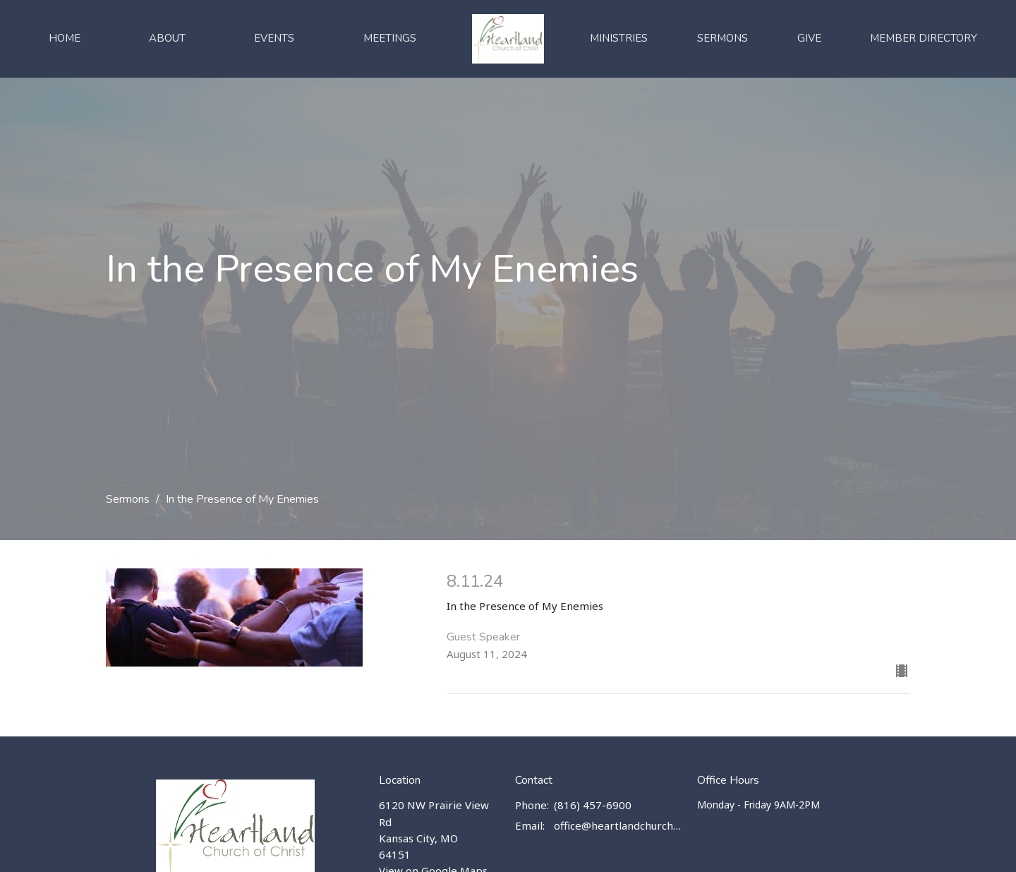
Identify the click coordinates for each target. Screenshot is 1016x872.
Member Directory (923, 38)
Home (64, 38)
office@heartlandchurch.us (618, 825)
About (167, 38)
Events (274, 38)
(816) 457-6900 (592, 805)
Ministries (619, 38)
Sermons (722, 38)
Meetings (389, 38)
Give (809, 38)
